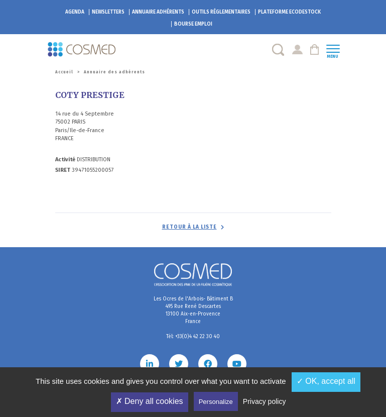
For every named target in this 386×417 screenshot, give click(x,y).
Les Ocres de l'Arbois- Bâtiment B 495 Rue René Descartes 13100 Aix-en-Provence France (193, 310)
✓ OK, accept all (326, 381)
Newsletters (108, 12)
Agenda (74, 12)
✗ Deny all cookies (149, 401)
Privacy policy (264, 401)
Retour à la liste (189, 227)
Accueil (64, 72)
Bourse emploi (193, 24)
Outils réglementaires (221, 12)
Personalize (216, 401)
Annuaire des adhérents (114, 72)
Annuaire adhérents (158, 12)
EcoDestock (289, 12)
